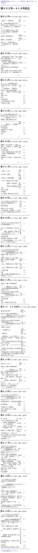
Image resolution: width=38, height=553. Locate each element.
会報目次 (22, 1)
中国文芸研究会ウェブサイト (8, 1)
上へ (19, 48)
